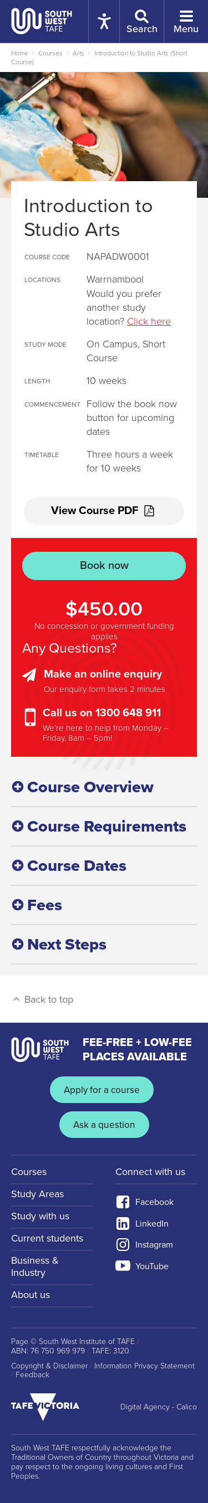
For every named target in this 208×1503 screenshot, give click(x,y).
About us (30, 1295)
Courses (50, 53)
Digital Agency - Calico (158, 1407)
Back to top (42, 999)
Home (19, 53)
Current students (47, 1238)
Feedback (32, 1375)
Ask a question (104, 1125)
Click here (149, 321)
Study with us (40, 1216)
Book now (104, 565)
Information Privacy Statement (144, 1366)
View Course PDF (104, 510)
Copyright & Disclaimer (49, 1366)
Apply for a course (102, 1090)
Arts (78, 53)
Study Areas (37, 1194)
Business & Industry (35, 1266)
